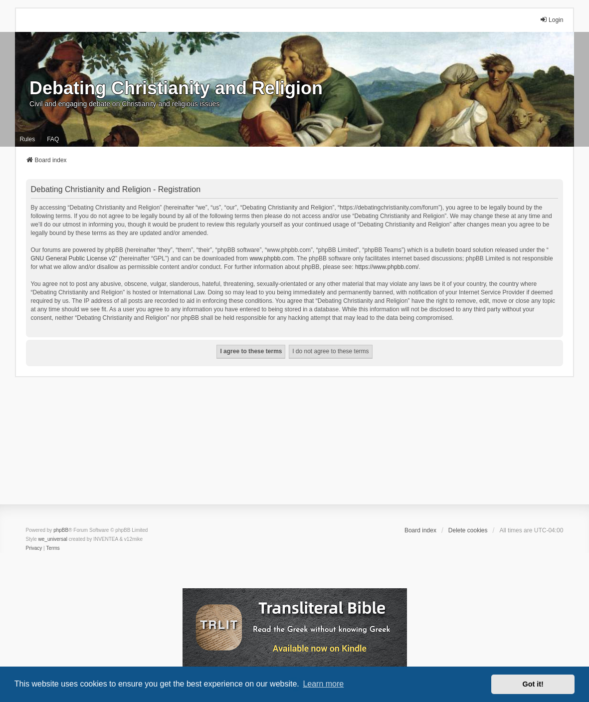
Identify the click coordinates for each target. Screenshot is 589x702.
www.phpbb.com (271, 258)
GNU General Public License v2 (73, 258)
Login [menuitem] (551, 19)
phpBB (60, 530)
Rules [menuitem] (27, 139)
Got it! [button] (533, 684)
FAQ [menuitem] (53, 139)
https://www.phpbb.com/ (386, 266)
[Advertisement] (294, 447)
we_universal (52, 539)
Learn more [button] (323, 684)
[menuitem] (34, 548)
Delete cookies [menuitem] (468, 530)
